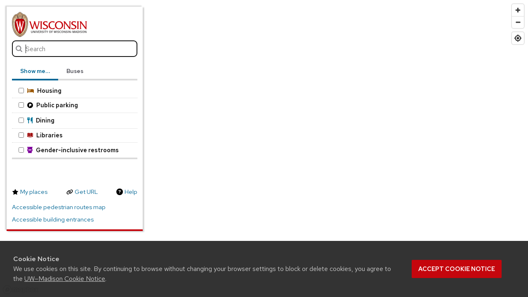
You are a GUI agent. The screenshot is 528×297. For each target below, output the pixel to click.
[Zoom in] (518, 10)
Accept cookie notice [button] (456, 269)
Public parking (48, 105)
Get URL (86, 192)
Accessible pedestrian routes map (59, 207)
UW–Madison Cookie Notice (64, 278)
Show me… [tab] (35, 71)
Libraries (41, 135)
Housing (40, 90)
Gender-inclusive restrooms (69, 150)
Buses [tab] (74, 71)
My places (33, 192)
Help (131, 192)
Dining (37, 120)
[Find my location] (518, 38)
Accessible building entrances (53, 219)
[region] (264, 148)
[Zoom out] (518, 22)
